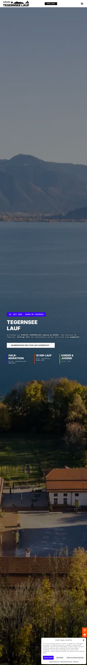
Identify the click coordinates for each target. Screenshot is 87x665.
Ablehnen (59, 658)
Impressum (75, 661)
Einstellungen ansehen (75, 658)
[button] (83, 640)
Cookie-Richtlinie (54, 661)
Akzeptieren (48, 658)
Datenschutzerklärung (66, 661)
